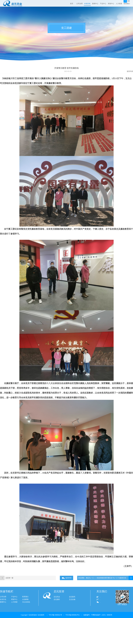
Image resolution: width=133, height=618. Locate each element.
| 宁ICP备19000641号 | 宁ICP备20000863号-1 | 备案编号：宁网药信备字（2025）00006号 (78, 615)
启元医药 (72, 598)
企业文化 (87, 3)
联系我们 (127, 3)
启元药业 (57, 598)
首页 (71, 3)
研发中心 (111, 3)
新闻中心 (95, 3)
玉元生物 (72, 600)
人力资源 (119, 3)
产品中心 (103, 3)
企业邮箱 (23, 599)
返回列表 (130, 71)
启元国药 (57, 600)
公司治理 (79, 3)
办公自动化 (24, 602)
